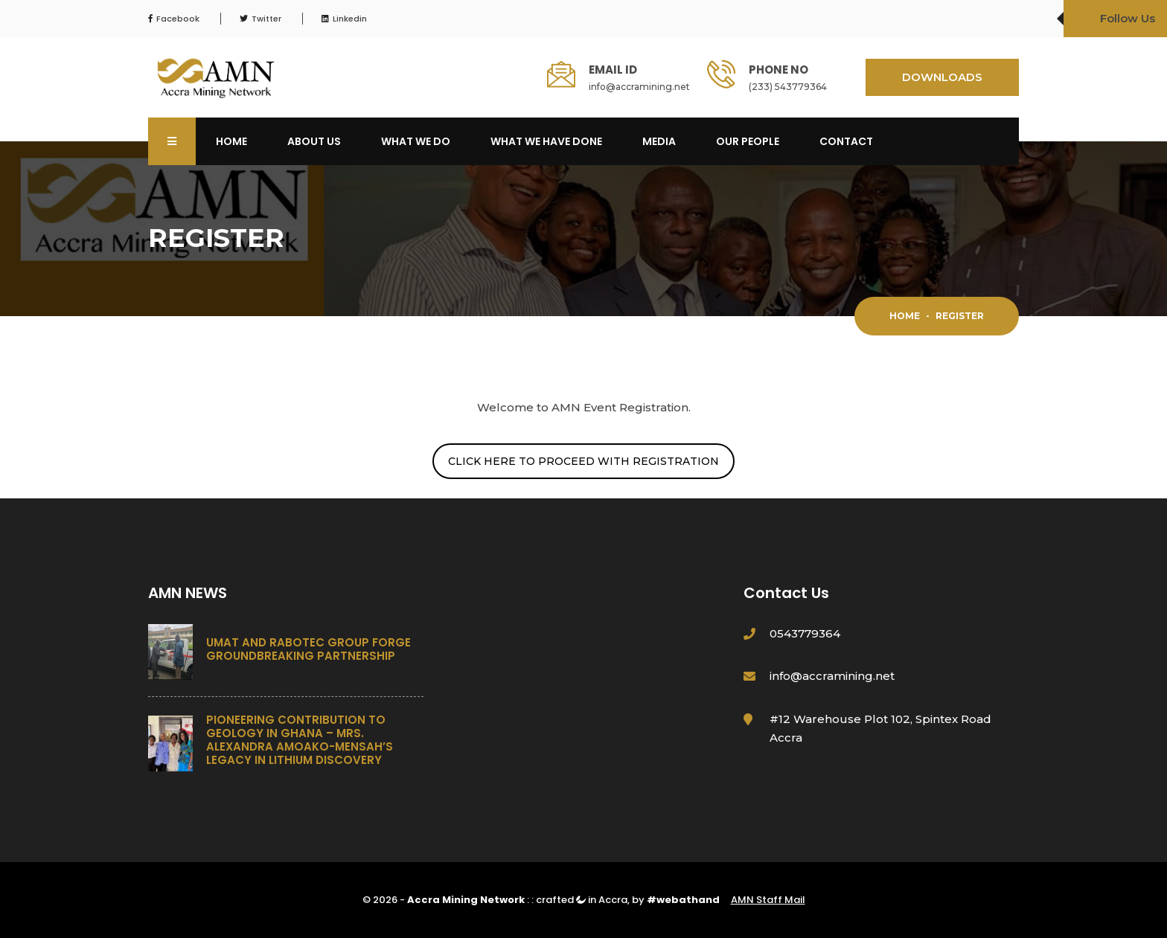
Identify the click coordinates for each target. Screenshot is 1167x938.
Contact (846, 141)
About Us (314, 141)
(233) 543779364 (788, 86)
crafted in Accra (581, 900)
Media (659, 141)
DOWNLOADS (942, 77)
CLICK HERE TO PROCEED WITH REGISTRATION (583, 461)
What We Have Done (546, 141)
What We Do (415, 141)
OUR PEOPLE (747, 141)
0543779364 (805, 633)
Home (231, 141)
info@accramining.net (639, 86)
